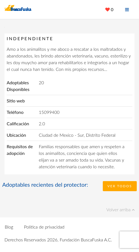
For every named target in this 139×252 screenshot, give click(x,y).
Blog (9, 226)
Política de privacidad (44, 226)
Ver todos (120, 186)
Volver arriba (120, 209)
